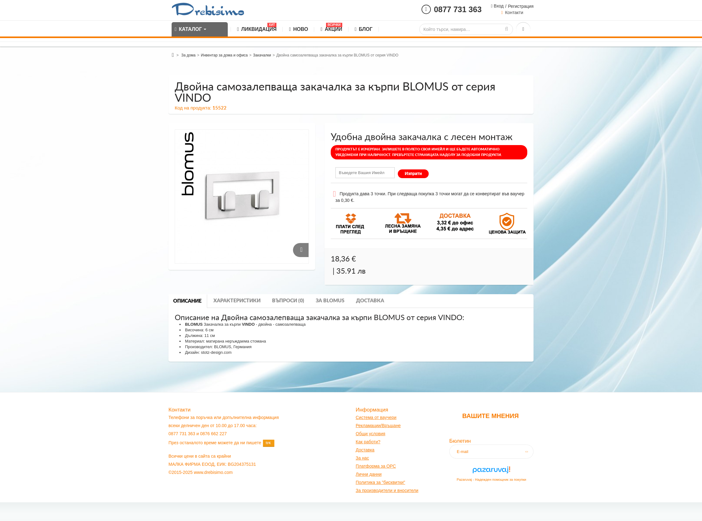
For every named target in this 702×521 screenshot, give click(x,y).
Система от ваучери (376, 417)
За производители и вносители (387, 490)
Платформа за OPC (376, 466)
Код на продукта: (193, 107)
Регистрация (521, 6)
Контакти (514, 12)
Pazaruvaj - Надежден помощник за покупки (491, 479)
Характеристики (237, 300)
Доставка (370, 300)
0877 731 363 (458, 9)
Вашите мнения (490, 415)
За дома (188, 55)
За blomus (330, 300)
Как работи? (368, 441)
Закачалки (262, 55)
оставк (365, 449)
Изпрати (413, 174)
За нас (362, 457)
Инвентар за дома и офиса (224, 55)
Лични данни (369, 474)
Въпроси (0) (288, 300)
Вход (498, 5)
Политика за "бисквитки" (380, 482)
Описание (187, 301)
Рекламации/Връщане (378, 425)
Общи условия (370, 433)
